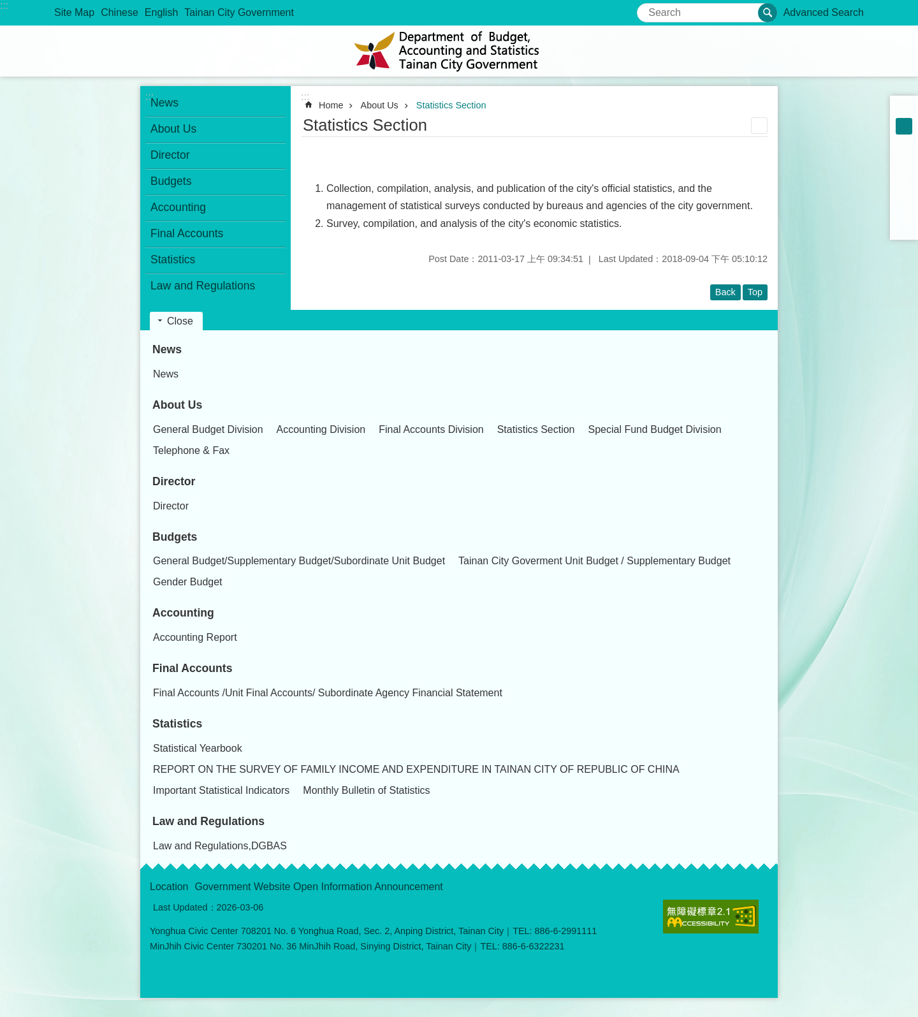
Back (725, 292)
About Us (379, 105)
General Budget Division (208, 429)
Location (169, 886)
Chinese (119, 12)
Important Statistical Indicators (221, 790)
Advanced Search (823, 12)
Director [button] (170, 155)
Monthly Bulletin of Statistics (366, 790)
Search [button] (767, 12)
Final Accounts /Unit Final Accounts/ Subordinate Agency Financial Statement (327, 692)
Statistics (177, 723)
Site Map (74, 12)
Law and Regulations (208, 821)
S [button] (904, 109)
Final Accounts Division (431, 429)
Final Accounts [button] (186, 233)
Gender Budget (187, 581)
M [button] (904, 126)
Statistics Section (451, 105)
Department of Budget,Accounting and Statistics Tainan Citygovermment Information (459, 51)
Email (904, 225)
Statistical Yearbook (197, 748)
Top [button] (755, 292)
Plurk (904, 176)
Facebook (904, 159)
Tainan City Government (239, 12)
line (904, 209)
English (161, 12)
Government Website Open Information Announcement (319, 886)
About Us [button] (173, 128)
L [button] (904, 143)
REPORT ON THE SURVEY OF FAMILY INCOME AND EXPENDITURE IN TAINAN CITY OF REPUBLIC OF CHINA (416, 769)
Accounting (183, 612)
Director (173, 481)
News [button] (164, 102)
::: (4, 5)
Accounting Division (321, 429)
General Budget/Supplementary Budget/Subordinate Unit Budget (299, 560)
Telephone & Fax (191, 450)
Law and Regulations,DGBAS (220, 845)
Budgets (174, 536)
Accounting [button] (178, 207)
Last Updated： (185, 907)
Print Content (759, 125)
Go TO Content (6, 6)
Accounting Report (195, 637)
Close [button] (180, 321)
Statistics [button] (172, 259)
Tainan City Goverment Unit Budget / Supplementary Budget (594, 560)
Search (653, 8)
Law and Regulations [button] (202, 285)
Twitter (904, 192)
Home (331, 105)
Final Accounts (192, 668)
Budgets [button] (171, 181)
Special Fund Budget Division (655, 429)
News (167, 349)
